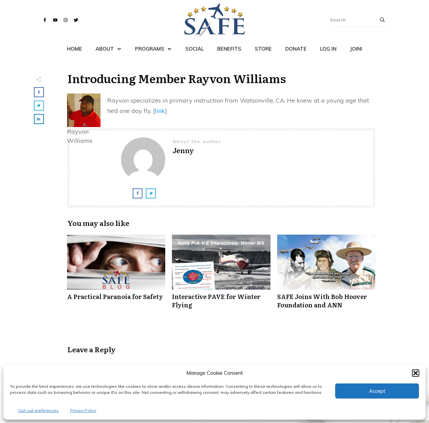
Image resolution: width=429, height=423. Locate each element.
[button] (415, 373)
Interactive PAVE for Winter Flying (221, 275)
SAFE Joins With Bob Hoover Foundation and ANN (326, 275)
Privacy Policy (83, 410)
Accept (377, 391)
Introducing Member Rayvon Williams (176, 78)
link (160, 111)
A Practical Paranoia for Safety (116, 275)
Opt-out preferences (38, 410)
